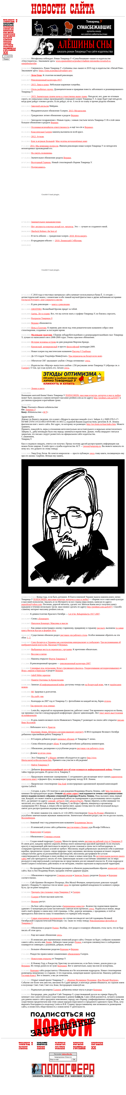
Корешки (113, 875)
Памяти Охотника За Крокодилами (47, 680)
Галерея (35, 897)
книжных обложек (66, 739)
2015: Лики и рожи (40, 84)
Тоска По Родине (96, 813)
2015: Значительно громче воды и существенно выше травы (59, 96)
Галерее (25, 368)
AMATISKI (36, 309)
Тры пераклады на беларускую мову (85, 356)
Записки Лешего (82, 875)
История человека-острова (43, 342)
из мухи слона (44, 753)
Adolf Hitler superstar (40, 675)
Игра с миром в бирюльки (33, 670)
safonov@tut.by (76, 801)
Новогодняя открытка (41, 958)
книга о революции (61, 304)
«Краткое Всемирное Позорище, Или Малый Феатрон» (92, 980)
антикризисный (50, 346)
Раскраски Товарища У (41, 318)
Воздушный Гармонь (41, 162)
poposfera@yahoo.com (31, 604)
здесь (87, 361)
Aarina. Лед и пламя (40, 314)
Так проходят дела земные (42, 706)
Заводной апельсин (40, 106)
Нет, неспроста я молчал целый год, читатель (52, 226)
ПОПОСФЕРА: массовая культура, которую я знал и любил (93, 395)
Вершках (89, 127)
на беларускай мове (94, 684)
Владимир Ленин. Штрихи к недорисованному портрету (57, 732)
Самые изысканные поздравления (47, 918)
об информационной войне (52, 684)
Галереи (57, 841)
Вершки (74, 115)
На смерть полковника (41, 153)
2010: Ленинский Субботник (68, 240)
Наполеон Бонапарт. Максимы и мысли (49, 623)
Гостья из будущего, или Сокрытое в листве (41, 299)
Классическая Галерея (41, 132)
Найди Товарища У (40, 765)
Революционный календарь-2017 (46, 80)
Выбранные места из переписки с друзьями (51, 649)
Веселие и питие (39, 654)
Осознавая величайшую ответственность (50, 127)
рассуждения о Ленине (77, 827)
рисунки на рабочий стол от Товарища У (103, 841)
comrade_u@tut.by (56, 801)
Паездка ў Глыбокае (81, 351)
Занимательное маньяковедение (46, 222)
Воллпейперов (28, 818)
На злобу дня (37, 696)
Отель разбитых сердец (42, 89)
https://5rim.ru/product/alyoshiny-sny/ (55, 70)
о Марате (52, 758)
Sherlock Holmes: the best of (44, 231)
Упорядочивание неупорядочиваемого (102, 668)
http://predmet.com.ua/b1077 (106, 398)
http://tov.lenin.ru (113, 791)
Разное (55, 928)
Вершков (25, 966)
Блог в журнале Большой (42, 141)
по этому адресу (71, 793)
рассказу (101, 628)
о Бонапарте (43, 618)
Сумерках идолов (52, 836)
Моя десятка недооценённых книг (71, 141)
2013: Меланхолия (77, 111)
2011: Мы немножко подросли (44, 146)
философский (73, 346)
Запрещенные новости (73, 906)
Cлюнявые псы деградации (42, 668)
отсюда (107, 701)
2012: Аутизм (37, 136)
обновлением (74, 954)
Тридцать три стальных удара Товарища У (51, 892)
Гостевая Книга (28, 975)
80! (32, 692)
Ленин (49, 942)
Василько (52, 645)
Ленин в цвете (37, 388)
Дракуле (51, 727)
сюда (66, 885)
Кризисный (36, 346)
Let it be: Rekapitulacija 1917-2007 (84, 614)
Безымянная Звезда (84, 822)
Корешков (62, 966)
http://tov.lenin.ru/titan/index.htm (101, 424)
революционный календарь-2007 (75, 663)
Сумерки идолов (64, 875)
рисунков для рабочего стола (73, 635)
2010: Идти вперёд (78, 236)
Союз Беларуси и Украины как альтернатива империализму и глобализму (65, 642)
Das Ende (62, 784)
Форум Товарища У (58, 659)
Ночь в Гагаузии (38, 328)
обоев (56, 744)
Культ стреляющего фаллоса (70, 668)
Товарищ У (31, 409)
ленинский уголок (115, 868)
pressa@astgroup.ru (92, 446)
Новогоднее (35, 832)
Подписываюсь (38, 167)
